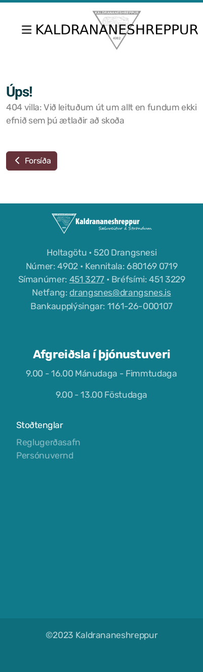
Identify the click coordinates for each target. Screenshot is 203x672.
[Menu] (26, 30)
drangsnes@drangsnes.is (120, 292)
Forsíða (32, 160)
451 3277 (86, 279)
